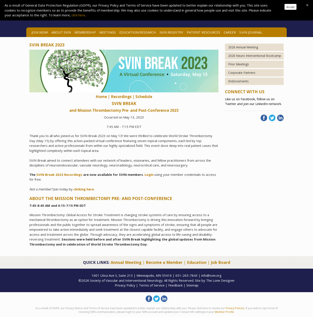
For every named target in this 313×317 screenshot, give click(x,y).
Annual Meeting (126, 262)
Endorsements (238, 81)
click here (78, 15)
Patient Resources (203, 32)
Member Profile (224, 312)
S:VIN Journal (250, 32)
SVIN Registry (171, 32)
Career (230, 32)
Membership (85, 32)
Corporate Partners (241, 73)
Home (102, 96)
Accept (290, 6)
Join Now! (40, 32)
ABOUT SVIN (61, 32)
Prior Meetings (238, 64)
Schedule (143, 96)
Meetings (107, 32)
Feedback (175, 285)
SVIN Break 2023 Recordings (59, 174)
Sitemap (192, 285)
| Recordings (120, 96)
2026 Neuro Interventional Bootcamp (254, 56)
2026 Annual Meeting (243, 47)
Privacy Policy (125, 285)
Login (149, 174)
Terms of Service (152, 285)
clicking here (83, 189)
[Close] (307, 5)
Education (196, 262)
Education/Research (137, 32)
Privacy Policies (235, 308)
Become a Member (164, 262)
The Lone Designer (220, 280)
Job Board (220, 262)
